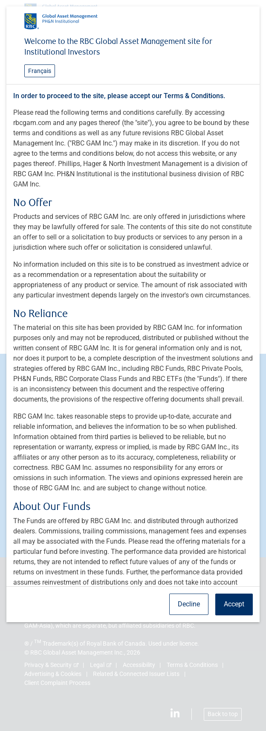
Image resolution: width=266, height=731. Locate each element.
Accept (234, 604)
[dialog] (133, 365)
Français (39, 70)
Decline (189, 604)
